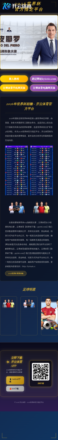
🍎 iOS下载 (14, 388)
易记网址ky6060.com (44, 78)
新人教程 (14, 78)
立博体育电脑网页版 (44, 87)
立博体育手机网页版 (14, 87)
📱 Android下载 (14, 380)
